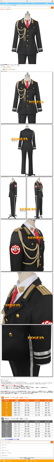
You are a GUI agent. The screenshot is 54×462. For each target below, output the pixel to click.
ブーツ (33, 3)
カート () (4, 444)
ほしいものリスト (6, 450)
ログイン (4, 447)
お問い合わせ (5, 455)
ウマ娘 (10, 9)
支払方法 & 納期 (12, 69)
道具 (47, 3)
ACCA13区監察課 (13, 5)
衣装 (7, 3)
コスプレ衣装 (6, 5)
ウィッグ (20, 3)
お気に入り (7, 69)
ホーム (2, 5)
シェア (2, 69)
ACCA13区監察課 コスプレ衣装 (12, 439)
